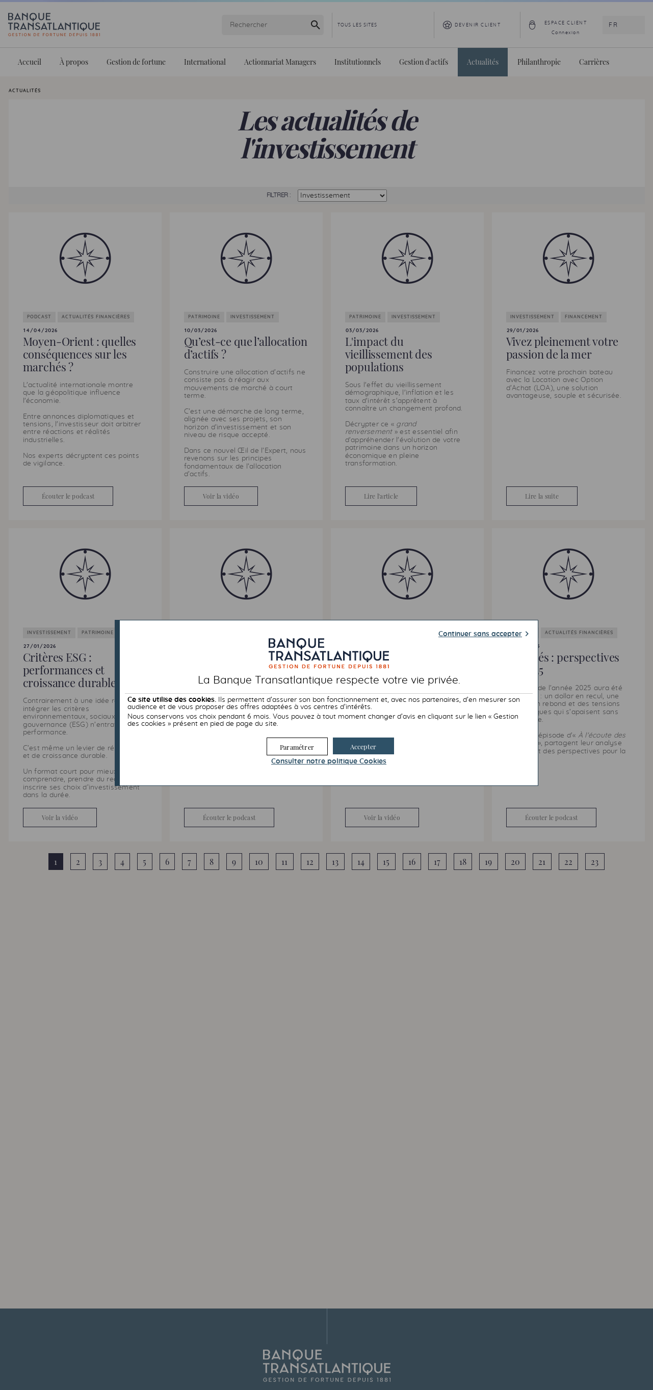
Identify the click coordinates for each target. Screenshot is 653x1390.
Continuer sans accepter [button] (480, 634)
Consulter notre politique (328, 761)
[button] (363, 746)
